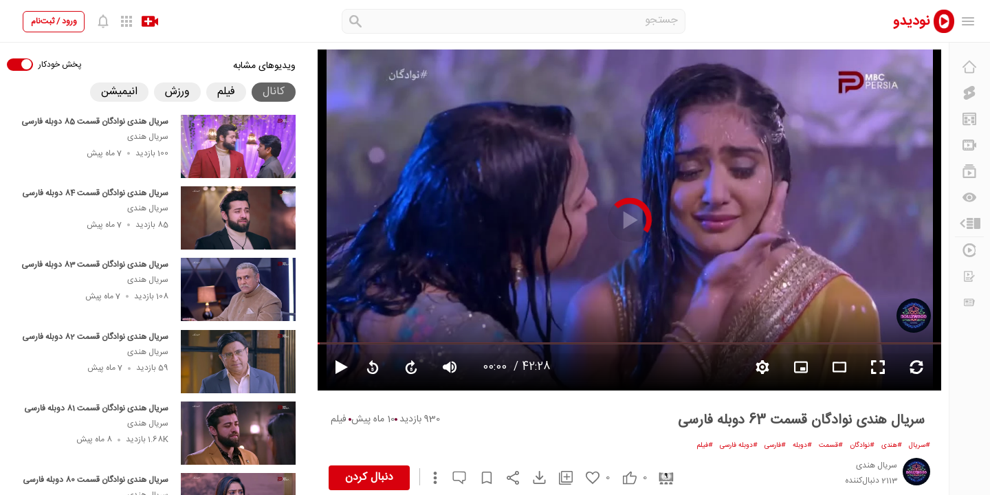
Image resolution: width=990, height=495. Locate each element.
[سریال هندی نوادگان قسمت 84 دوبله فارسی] (238, 218)
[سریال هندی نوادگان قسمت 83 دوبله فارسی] (238, 289)
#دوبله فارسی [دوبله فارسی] (739, 445)
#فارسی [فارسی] (775, 445)
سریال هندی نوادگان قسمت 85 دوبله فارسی (94, 122)
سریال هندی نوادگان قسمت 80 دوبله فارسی (95, 480)
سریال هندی (147, 137)
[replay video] (372, 367)
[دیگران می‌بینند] (969, 197)
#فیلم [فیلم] (705, 445)
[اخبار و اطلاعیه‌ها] (969, 302)
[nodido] (914, 21)
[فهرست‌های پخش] (969, 171)
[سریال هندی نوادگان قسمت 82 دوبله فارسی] (238, 361)
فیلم (338, 419)
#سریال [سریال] (919, 445)
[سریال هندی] (913, 315)
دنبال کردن (369, 477)
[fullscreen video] (878, 367)
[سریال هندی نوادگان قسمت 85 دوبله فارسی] (238, 146)
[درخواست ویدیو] (969, 276)
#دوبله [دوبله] (802, 445)
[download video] (533, 477)
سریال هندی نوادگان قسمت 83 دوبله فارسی (94, 265)
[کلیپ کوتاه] (969, 93)
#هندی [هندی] (891, 445)
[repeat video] (916, 367)
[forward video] (411, 367)
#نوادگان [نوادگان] (862, 445)
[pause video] (335, 367)
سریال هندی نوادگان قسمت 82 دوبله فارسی (95, 337)
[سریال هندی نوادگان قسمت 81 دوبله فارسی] (238, 433)
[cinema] (661, 477)
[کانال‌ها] (969, 145)
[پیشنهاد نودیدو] (969, 119)
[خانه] (969, 67)
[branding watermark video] (801, 367)
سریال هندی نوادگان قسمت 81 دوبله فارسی (96, 408)
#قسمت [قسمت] (831, 445)
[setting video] (762, 367)
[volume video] (449, 367)
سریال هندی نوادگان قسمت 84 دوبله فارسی (95, 193)
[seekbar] (629, 343)
